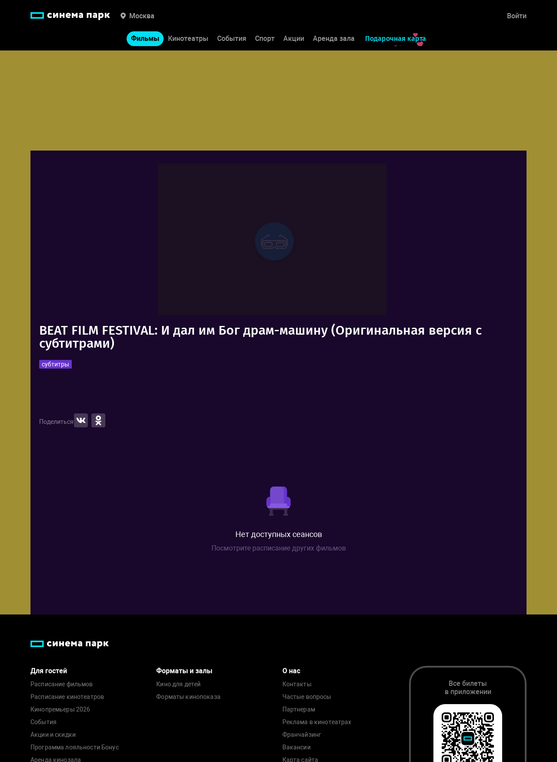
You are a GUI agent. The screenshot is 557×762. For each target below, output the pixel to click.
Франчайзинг (302, 735)
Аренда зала (334, 38)
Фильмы (145, 38)
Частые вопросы (307, 697)
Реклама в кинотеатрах (317, 722)
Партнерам (298, 709)
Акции (293, 38)
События (231, 38)
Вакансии (296, 747)
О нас (291, 671)
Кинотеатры (188, 38)
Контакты (297, 684)
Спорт (265, 38)
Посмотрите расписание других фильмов (278, 548)
